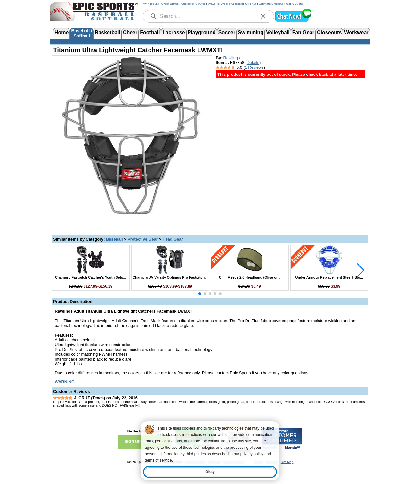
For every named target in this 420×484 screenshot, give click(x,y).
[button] (293, 21)
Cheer (130, 32)
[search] (153, 16)
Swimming (250, 32)
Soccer (226, 32)
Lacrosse (173, 32)
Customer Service (193, 3)
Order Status (169, 3)
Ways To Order (218, 3)
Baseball (114, 239)
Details (253, 62)
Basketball (107, 32)
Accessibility (239, 3)
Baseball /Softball (81, 32)
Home (61, 32)
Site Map (287, 462)
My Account (151, 3)
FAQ (253, 3)
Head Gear (172, 239)
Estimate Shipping (271, 3)
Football (150, 32)
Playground (202, 32)
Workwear (356, 32)
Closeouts (329, 32)
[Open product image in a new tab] (132, 136)
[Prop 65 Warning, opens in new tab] (65, 381)
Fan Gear (303, 32)
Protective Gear (142, 239)
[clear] (263, 16)
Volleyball (278, 32)
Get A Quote (294, 3)
